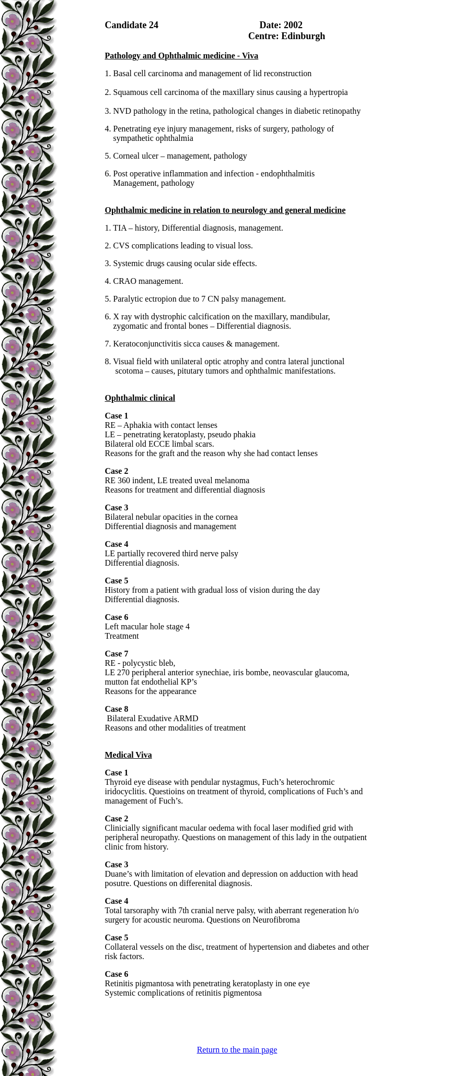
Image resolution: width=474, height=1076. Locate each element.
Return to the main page (237, 1049)
